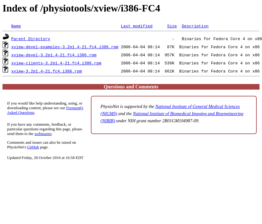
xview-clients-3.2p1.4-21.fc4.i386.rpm (56, 63)
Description (195, 26)
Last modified (136, 26)
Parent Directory (30, 38)
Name (16, 26)
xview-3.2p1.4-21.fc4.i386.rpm (46, 71)
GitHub (33, 147)
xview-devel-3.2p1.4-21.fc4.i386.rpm (53, 55)
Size (172, 26)
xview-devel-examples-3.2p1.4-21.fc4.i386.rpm (64, 46)
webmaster (43, 134)
